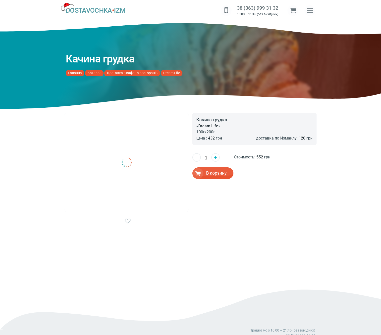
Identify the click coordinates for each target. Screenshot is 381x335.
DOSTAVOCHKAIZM (95, 10)
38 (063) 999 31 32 (257, 8)
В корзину (216, 173)
